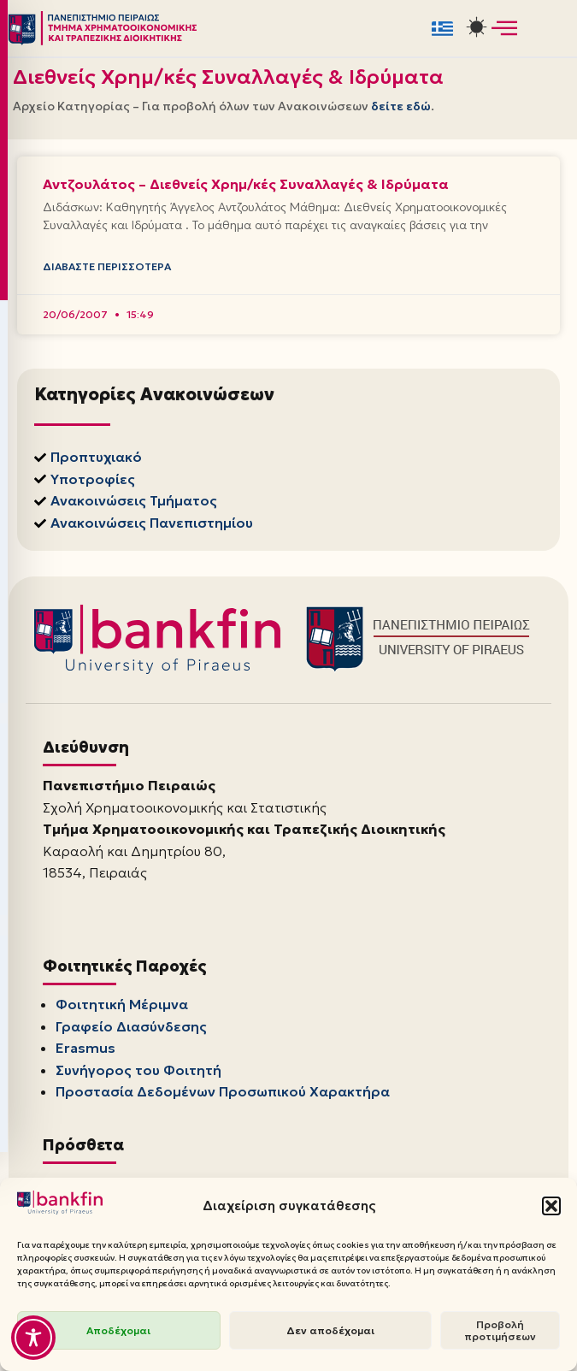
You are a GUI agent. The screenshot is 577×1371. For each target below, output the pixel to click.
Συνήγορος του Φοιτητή (138, 1073)
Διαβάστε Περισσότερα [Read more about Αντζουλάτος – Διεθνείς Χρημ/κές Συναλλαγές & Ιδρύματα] (107, 269)
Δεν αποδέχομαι (330, 1330)
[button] (551, 1205)
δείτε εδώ (401, 106)
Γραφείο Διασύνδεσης (131, 1029)
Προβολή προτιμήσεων (500, 1330)
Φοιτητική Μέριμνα (122, 1007)
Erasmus (85, 1051)
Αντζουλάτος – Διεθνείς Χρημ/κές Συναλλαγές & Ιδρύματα (246, 183)
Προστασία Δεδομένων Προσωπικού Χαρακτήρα (223, 1094)
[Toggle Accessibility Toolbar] (33, 1337)
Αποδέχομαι (118, 1330)
